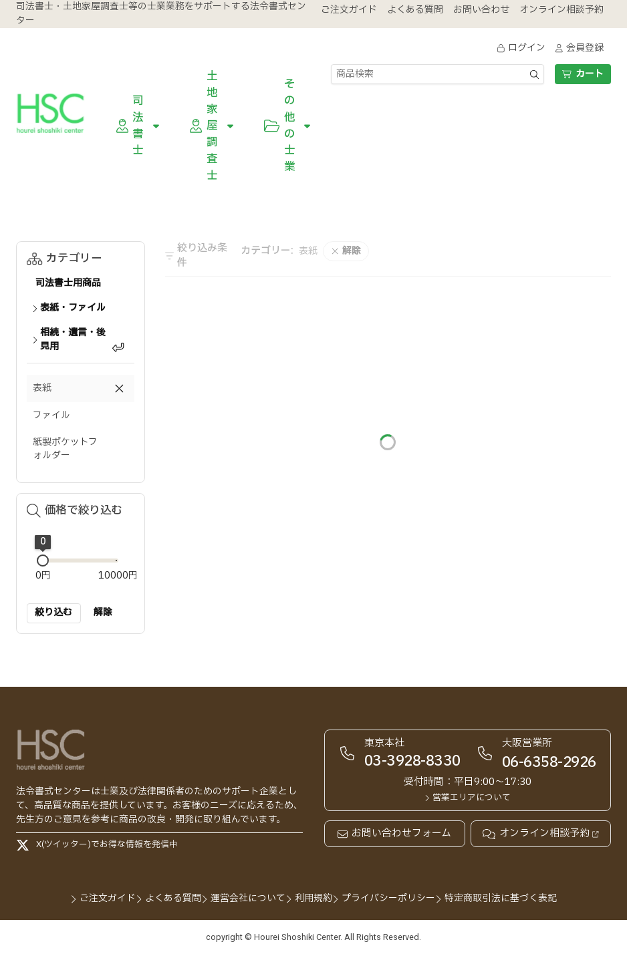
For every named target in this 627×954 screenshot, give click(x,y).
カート (582, 74)
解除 (103, 612)
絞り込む (53, 612)
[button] (80, 388)
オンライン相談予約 (540, 833)
